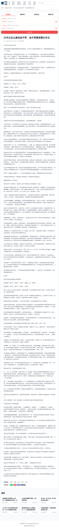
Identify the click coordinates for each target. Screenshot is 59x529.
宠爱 (15, 482)
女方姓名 (4, 25)
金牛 (22, 482)
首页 (2, 8)
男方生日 (4, 21)
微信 (11, 485)
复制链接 (23, 485)
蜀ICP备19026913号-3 (29, 525)
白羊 (19, 482)
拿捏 (11, 482)
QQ (18, 485)
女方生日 (4, 28)
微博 (15, 485)
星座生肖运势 (8, 8)
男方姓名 (4, 18)
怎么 (26, 482)
